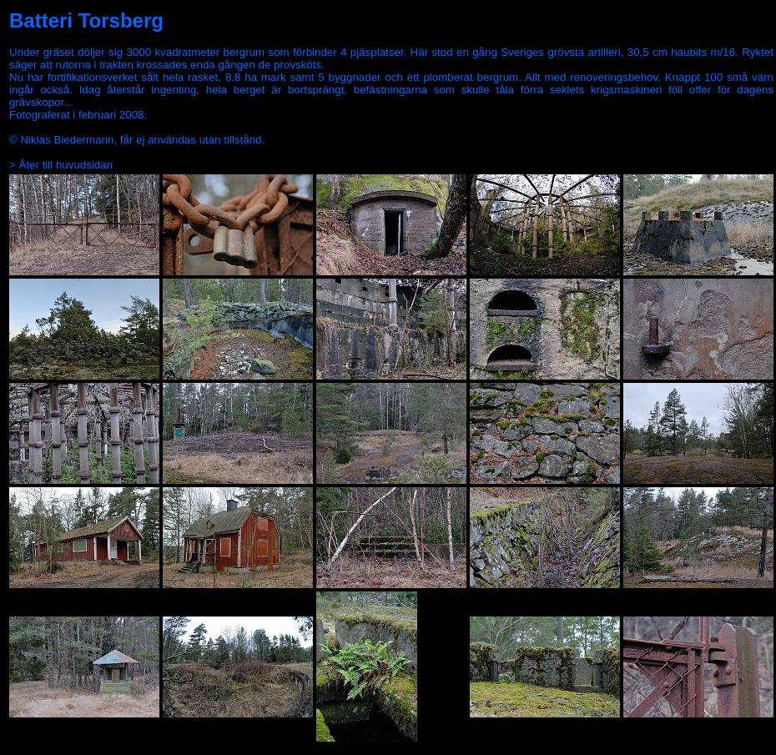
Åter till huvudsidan (66, 165)
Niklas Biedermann (67, 139)
